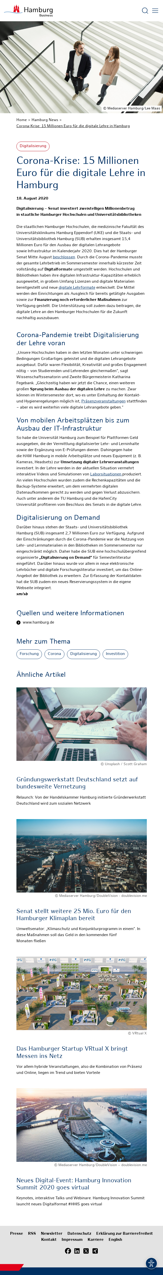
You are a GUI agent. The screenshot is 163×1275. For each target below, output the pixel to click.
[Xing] (95, 1251)
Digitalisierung (33, 146)
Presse (16, 1234)
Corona (54, 654)
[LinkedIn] (77, 1251)
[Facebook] (68, 1251)
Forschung (29, 654)
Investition (115, 654)
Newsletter (51, 1234)
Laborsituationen (106, 474)
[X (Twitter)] (86, 1251)
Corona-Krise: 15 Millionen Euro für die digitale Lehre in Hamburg (73, 126)
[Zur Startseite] (28, 10)
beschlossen (64, 257)
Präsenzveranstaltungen (103, 401)
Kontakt (49, 1240)
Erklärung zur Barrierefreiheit (124, 1234)
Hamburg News (45, 120)
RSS (32, 1234)
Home (21, 120)
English (115, 1240)
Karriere (96, 1240)
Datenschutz (79, 1234)
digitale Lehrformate (77, 288)
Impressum (72, 1240)
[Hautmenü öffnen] (155, 10)
